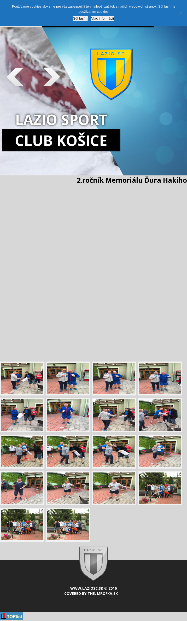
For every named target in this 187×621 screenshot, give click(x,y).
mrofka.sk (107, 593)
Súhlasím (80, 18)
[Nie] (180, 13)
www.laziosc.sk (86, 588)
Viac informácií (102, 18)
